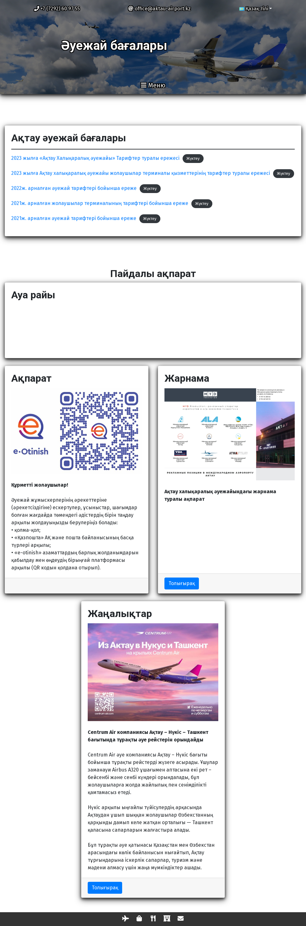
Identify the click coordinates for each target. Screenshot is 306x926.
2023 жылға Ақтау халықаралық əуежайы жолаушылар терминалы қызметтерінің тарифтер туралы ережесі (140, 173)
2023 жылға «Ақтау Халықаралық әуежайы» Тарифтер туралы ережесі (95, 158)
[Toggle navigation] (153, 85)
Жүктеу (193, 158)
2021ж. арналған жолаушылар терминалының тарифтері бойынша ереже (99, 203)
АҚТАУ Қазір (153, 328)
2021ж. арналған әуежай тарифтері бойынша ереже (73, 218)
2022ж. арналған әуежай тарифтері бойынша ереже (74, 188)
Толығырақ (182, 583)
